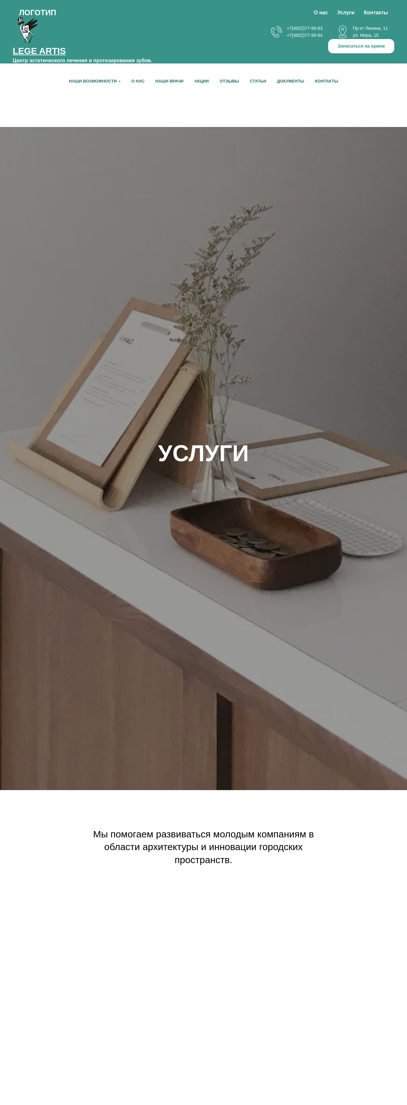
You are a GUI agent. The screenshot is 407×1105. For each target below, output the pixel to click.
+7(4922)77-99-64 (304, 35)
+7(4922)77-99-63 (304, 28)
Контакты (326, 81)
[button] (361, 46)
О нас (138, 81)
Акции (201, 81)
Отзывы (229, 81)
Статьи (258, 81)
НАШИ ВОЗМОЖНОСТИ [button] (93, 81)
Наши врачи (169, 81)
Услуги (345, 12)
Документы (290, 81)
